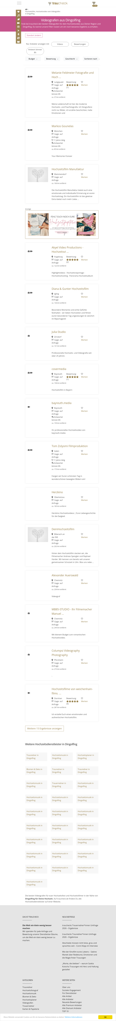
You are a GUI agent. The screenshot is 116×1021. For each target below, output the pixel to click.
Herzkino (57, 492)
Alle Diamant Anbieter (71, 1008)
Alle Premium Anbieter (72, 1005)
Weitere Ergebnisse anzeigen (44, 728)
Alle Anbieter (67, 999)
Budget (32, 58)
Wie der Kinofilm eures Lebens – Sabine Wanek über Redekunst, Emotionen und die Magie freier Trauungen (79, 954)
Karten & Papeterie (31, 1009)
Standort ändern (34, 35)
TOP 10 (65, 1011)
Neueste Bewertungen (72, 1002)
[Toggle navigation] (19, 3)
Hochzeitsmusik (29, 993)
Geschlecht (70, 58)
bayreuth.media (61, 403)
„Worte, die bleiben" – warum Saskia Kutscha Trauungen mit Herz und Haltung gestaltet (80, 966)
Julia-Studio (59, 332)
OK (105, 1017)
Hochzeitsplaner (30, 999)
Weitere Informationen (78, 1017)
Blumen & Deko (29, 996)
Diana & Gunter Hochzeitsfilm (70, 288)
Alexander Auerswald (65, 575)
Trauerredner (28, 1006)
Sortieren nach (91, 58)
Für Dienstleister (69, 993)
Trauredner (27, 987)
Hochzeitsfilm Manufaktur (68, 169)
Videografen (28, 1002)
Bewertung (51, 58)
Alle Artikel (67, 996)
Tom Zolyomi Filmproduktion (70, 446)
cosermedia (59, 369)
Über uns (66, 987)
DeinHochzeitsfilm (63, 529)
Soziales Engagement (71, 990)
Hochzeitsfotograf (30, 990)
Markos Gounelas (62, 126)
